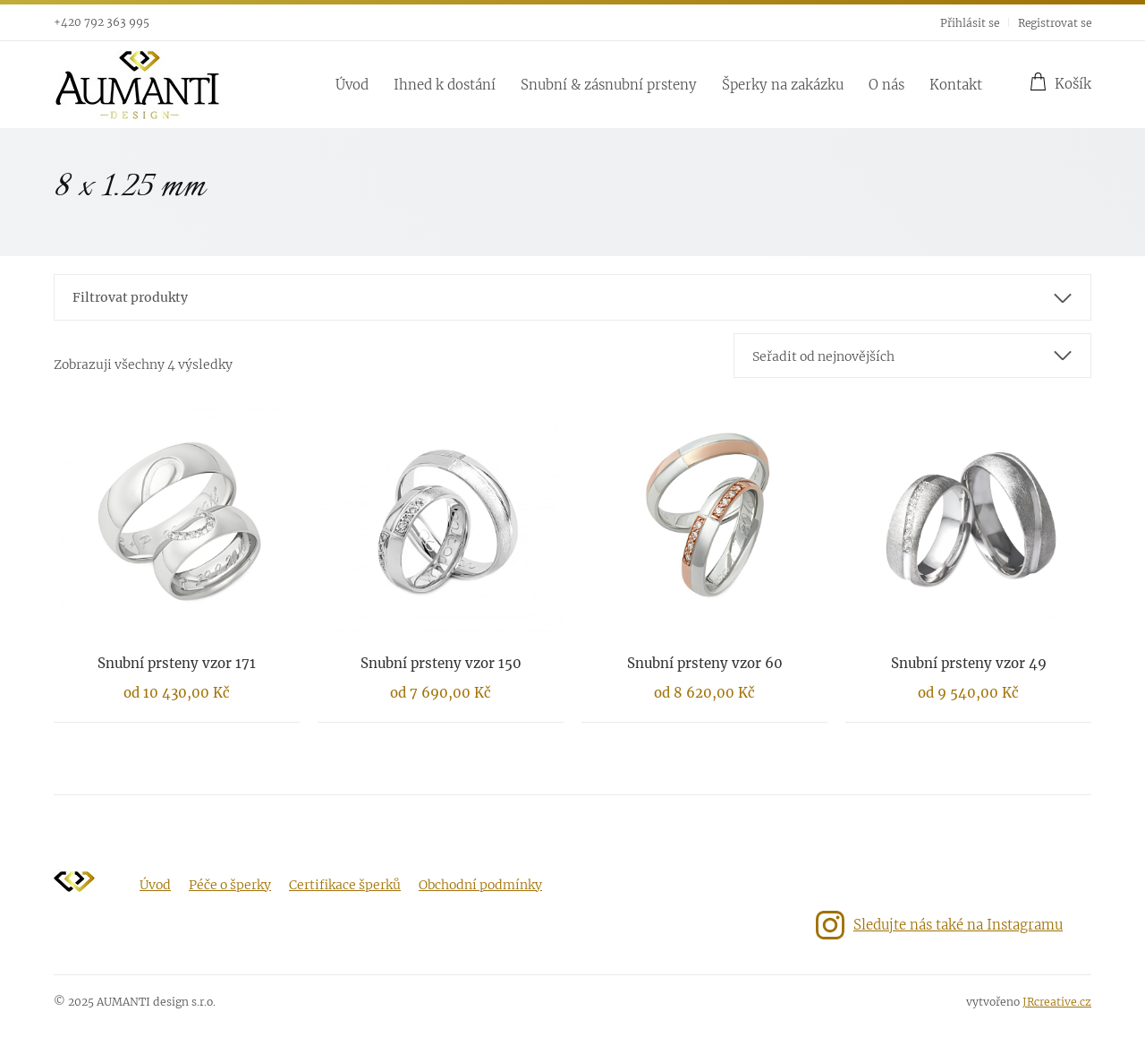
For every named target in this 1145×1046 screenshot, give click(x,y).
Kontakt (955, 84)
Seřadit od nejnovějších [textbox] (823, 356)
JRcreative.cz (1056, 1001)
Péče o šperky (230, 885)
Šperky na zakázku (783, 84)
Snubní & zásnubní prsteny (609, 84)
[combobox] (912, 355)
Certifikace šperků (345, 885)
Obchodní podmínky (480, 885)
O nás (886, 84)
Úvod (352, 84)
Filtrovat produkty (130, 297)
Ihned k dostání (445, 84)
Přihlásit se (969, 23)
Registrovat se (1054, 23)
